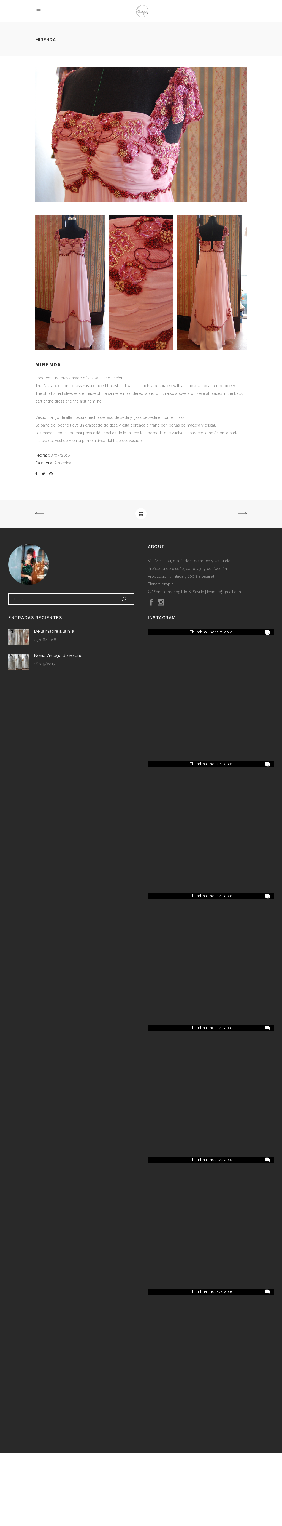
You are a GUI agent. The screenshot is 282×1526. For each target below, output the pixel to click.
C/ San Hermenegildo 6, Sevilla (176, 592)
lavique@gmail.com (224, 592)
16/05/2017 (44, 664)
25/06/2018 (45, 640)
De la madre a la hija (54, 631)
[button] (211, 632)
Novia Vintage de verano (58, 655)
